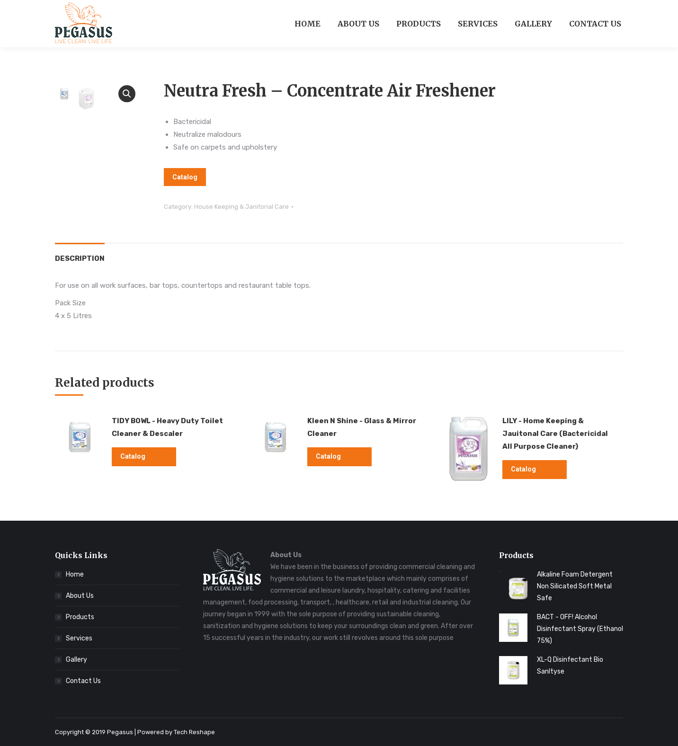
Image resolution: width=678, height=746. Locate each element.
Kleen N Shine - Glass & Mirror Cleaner (361, 427)
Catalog (184, 177)
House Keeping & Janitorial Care (241, 206)
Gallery (76, 660)
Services (79, 638)
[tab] (80, 254)
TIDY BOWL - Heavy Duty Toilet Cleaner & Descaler (167, 427)
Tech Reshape (194, 732)
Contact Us (83, 681)
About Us (80, 596)
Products (80, 617)
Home (75, 574)
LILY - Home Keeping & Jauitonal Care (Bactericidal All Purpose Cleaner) (555, 434)
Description (80, 258)
